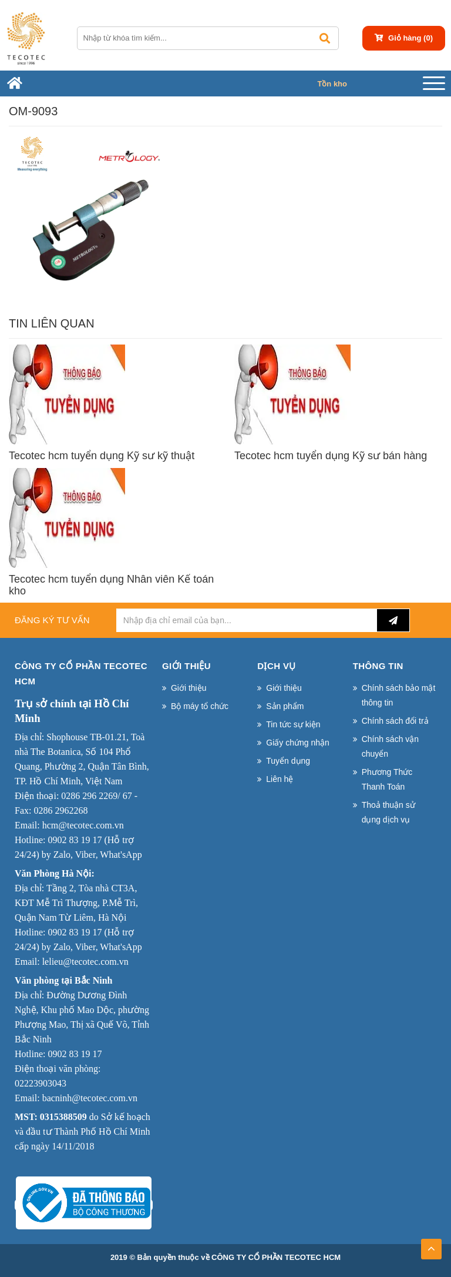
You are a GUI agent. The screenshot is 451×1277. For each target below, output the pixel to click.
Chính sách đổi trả (395, 721)
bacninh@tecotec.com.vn (89, 1098)
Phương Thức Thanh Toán (387, 779)
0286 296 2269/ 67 (96, 796)
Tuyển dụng (288, 760)
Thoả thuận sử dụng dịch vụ (388, 812)
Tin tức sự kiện (293, 724)
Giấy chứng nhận (297, 742)
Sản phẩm (285, 706)
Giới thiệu (189, 688)
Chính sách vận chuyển (390, 746)
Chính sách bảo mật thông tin (399, 695)
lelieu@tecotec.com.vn (85, 962)
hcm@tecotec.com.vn (83, 825)
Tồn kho (332, 83)
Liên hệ (279, 779)
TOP (431, 1245)
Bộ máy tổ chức (199, 706)
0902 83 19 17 (75, 840)
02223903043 (40, 1083)
